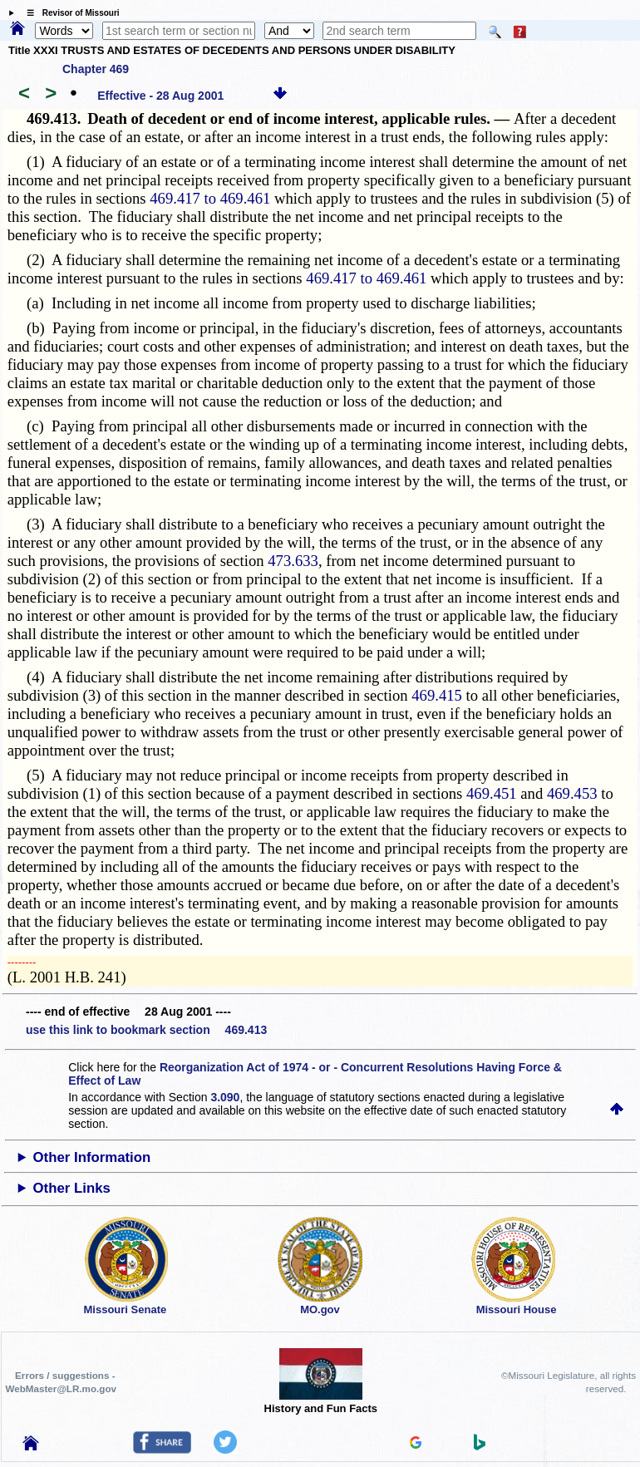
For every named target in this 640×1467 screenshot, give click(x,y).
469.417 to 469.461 (210, 198)
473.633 (293, 560)
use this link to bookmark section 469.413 (146, 1029)
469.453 (572, 793)
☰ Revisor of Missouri (69, 12)
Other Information (92, 1157)
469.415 (436, 695)
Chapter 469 (95, 69)
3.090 (224, 1097)
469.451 (491, 793)
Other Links (72, 1188)
